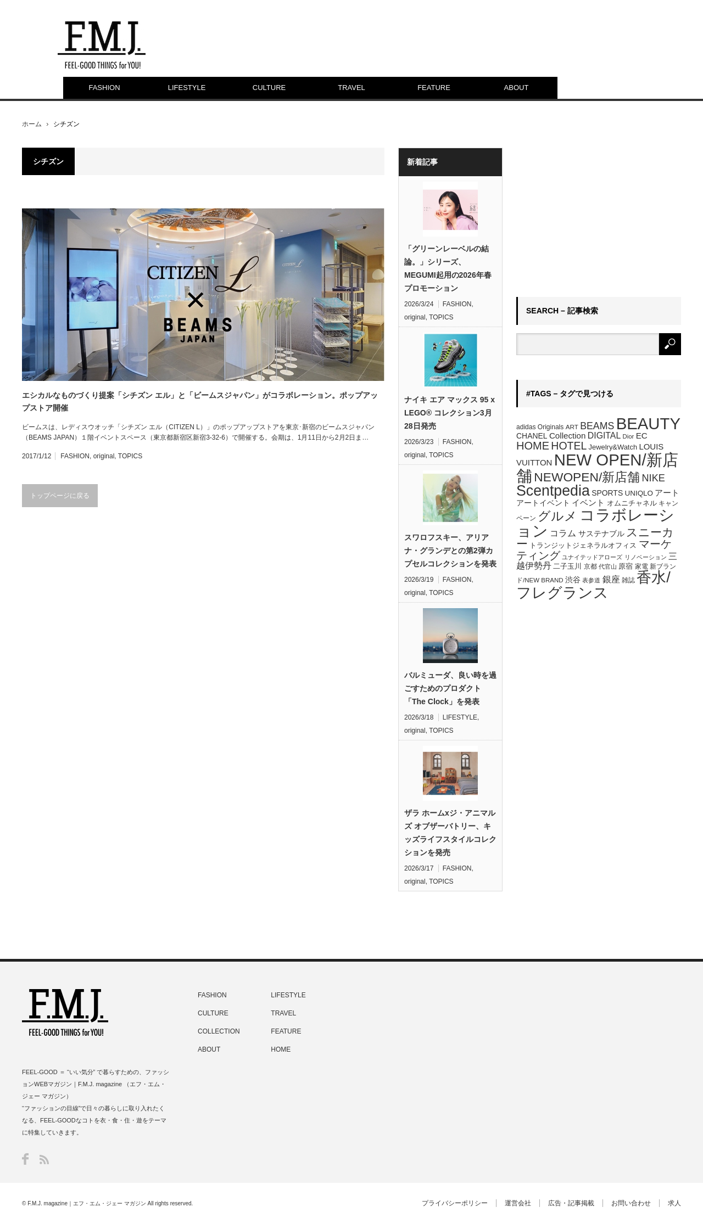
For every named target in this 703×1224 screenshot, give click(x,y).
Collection (567, 435)
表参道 (591, 580)
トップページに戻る (60, 495)
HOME (532, 446)
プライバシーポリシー (455, 1203)
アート (667, 493)
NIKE (653, 478)
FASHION (104, 87)
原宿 (625, 566)
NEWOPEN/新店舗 (587, 477)
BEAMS (597, 425)
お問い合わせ (631, 1203)
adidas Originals (539, 427)
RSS (44, 1159)
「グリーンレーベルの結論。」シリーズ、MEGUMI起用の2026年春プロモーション (448, 268)
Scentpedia (553, 490)
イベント (588, 502)
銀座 (611, 579)
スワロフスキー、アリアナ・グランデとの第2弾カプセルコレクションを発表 (450, 550)
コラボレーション (595, 522)
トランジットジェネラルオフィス (583, 545)
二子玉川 (567, 566)
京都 (590, 566)
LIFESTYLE (187, 87)
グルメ (557, 516)
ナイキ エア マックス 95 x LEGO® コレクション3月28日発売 (449, 412)
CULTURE (269, 87)
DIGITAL (604, 435)
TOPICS (130, 456)
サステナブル (601, 533)
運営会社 (518, 1203)
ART (572, 426)
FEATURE (433, 87)
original (104, 456)
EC (642, 435)
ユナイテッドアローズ (592, 557)
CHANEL (532, 435)
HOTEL (569, 446)
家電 (641, 566)
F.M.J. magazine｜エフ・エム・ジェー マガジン (86, 1203)
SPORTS (607, 493)
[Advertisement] (598, 216)
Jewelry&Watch (613, 447)
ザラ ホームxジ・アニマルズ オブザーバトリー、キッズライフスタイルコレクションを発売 (450, 832)
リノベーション (645, 557)
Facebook (25, 1159)
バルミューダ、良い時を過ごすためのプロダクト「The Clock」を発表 (450, 688)
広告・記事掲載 (571, 1203)
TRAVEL (351, 87)
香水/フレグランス (593, 584)
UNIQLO (639, 493)
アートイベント (543, 502)
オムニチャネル (632, 503)
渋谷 (573, 579)
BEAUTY (648, 423)
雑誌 (628, 580)
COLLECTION (219, 1031)
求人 (674, 1203)
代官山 (608, 566)
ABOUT (516, 87)
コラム (563, 533)
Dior (628, 436)
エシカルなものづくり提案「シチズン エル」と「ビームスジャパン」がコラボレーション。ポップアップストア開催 (200, 401)
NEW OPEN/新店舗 (597, 468)
